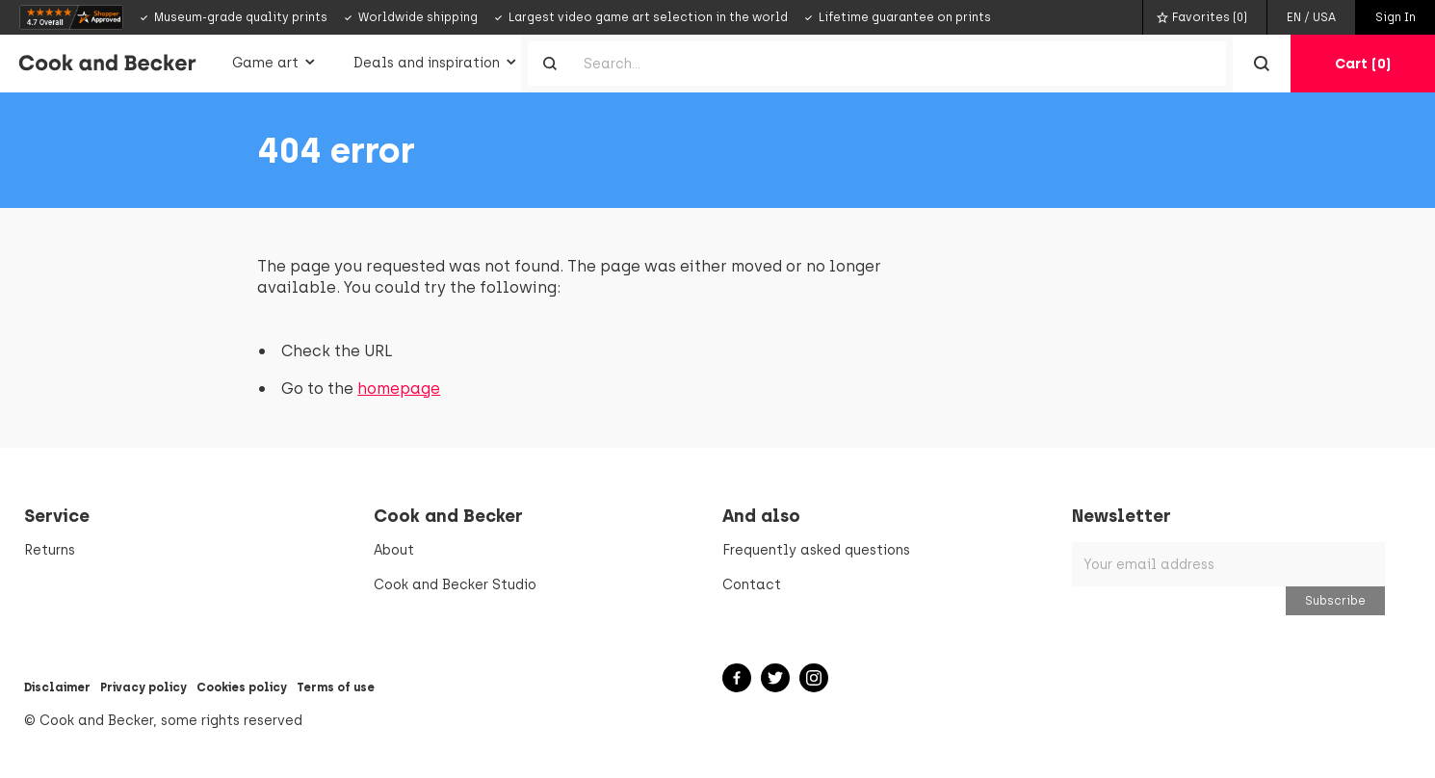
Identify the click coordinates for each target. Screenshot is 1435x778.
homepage (398, 388)
